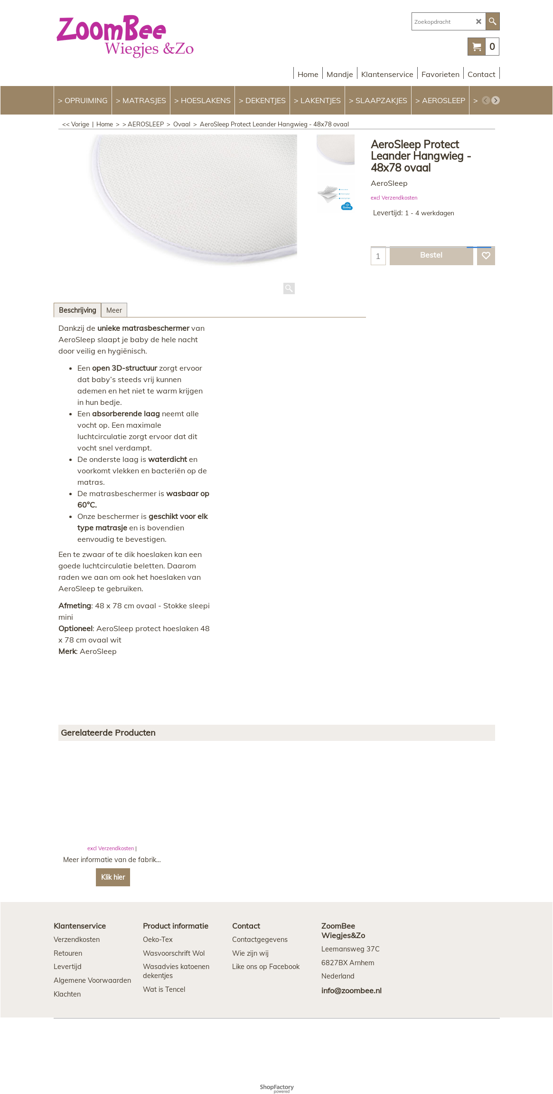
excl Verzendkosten (394, 197)
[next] (495, 100)
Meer (114, 310)
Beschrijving (77, 310)
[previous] (486, 100)
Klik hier (113, 877)
